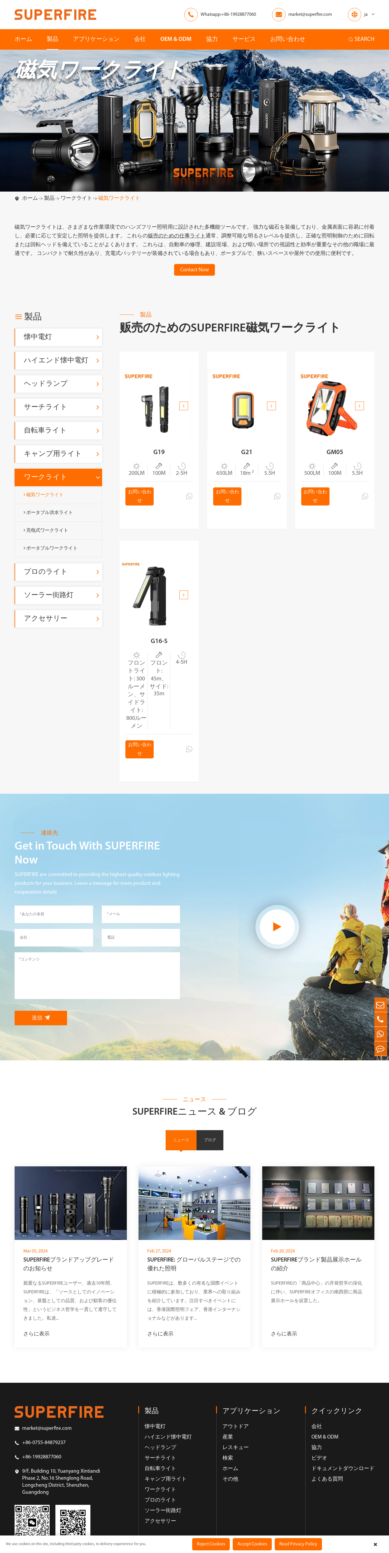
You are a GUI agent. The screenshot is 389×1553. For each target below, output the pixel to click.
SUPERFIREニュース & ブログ (194, 1124)
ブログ (210, 1153)
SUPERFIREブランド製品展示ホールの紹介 (316, 1277)
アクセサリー (45, 618)
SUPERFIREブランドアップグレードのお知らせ (68, 1277)
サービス (244, 39)
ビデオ (319, 1471)
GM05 (335, 455)
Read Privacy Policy (298, 1544)
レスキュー (235, 1460)
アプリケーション (96, 39)
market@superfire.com (310, 14)
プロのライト (46, 572)
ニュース (181, 1153)
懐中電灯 (38, 337)
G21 (247, 455)
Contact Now (194, 270)
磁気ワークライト (119, 198)
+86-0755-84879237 (40, 1455)
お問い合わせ (287, 39)
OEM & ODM (176, 39)
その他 (230, 1492)
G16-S (159, 649)
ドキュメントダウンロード (342, 1481)
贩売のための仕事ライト (177, 236)
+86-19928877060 (38, 1470)
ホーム (23, 39)
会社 (140, 39)
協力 (212, 39)
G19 (159, 455)
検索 (227, 1471)
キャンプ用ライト (53, 454)
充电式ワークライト (46, 530)
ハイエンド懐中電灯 (56, 360)
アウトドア (235, 1439)
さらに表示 (36, 1347)
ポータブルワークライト (51, 548)
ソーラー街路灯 (48, 595)
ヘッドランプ (46, 384)
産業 (227, 1450)
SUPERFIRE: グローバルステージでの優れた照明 (194, 1277)
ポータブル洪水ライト (48, 512)
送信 (41, 1029)
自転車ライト (45, 430)
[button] (183, 406)
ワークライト (76, 198)
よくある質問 (327, 1492)
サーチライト (45, 407)
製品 (52, 39)
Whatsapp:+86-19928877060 (228, 14)
